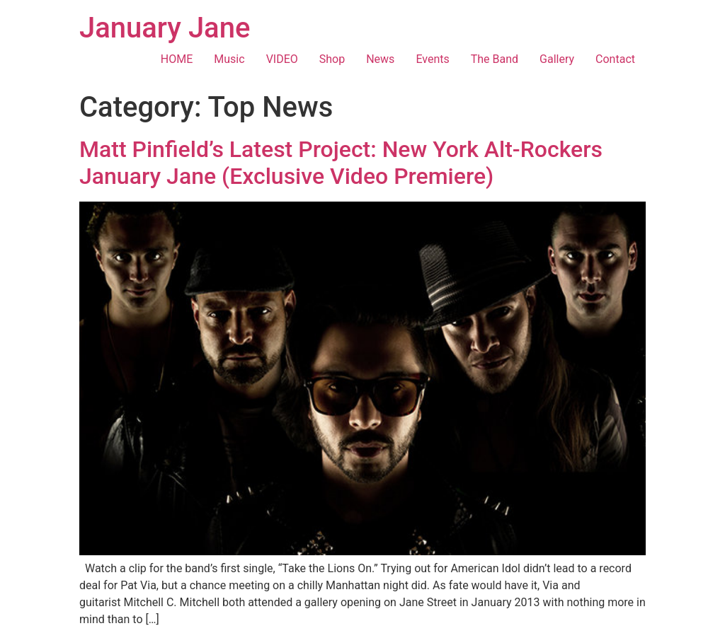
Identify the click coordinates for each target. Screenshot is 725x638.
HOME (177, 59)
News (380, 59)
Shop (332, 59)
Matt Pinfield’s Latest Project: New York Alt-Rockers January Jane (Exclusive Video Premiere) (341, 163)
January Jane (164, 28)
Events (432, 59)
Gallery (557, 59)
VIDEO (282, 59)
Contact (615, 59)
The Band (494, 59)
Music (229, 59)
